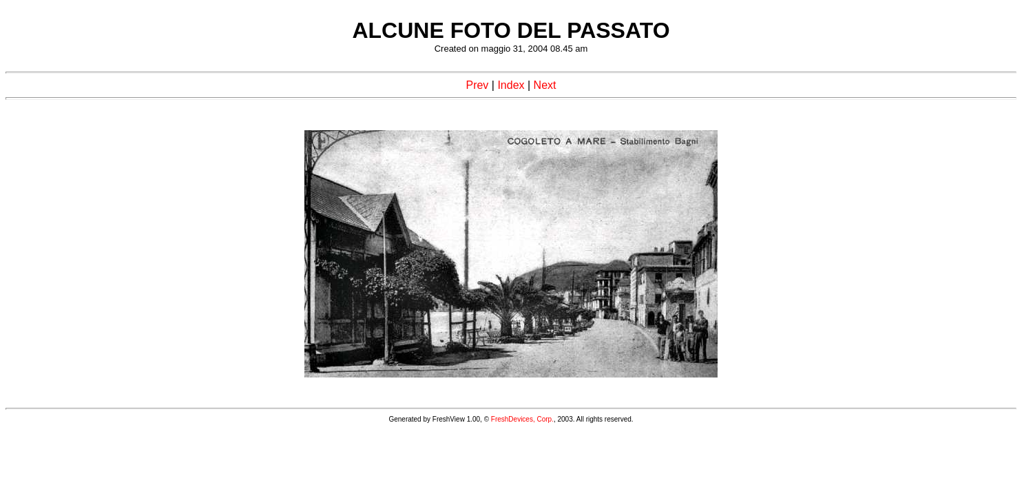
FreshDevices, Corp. (522, 419)
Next (545, 85)
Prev (477, 85)
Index (510, 85)
